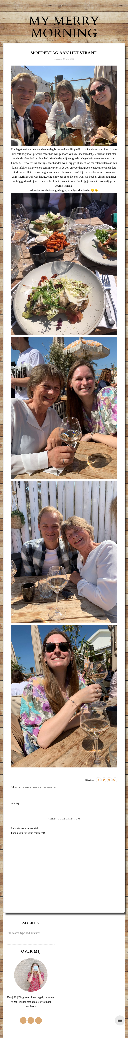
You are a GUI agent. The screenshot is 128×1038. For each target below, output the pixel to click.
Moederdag (50, 787)
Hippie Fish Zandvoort (30, 787)
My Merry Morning (64, 27)
